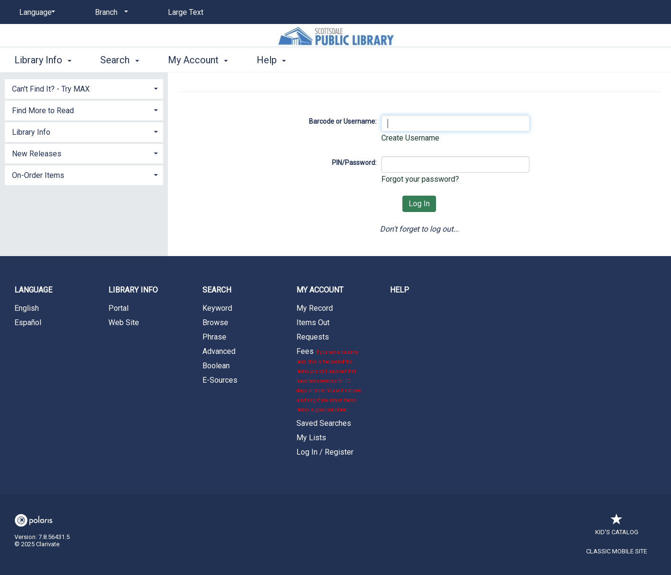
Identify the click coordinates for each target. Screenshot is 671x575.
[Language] (35, 12)
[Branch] (109, 12)
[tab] (84, 88)
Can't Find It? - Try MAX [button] (51, 89)
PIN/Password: (354, 162)
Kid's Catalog (616, 527)
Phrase (214, 336)
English (26, 308)
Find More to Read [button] (43, 110)
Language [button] (33, 289)
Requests (312, 336)
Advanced (218, 351)
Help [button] (271, 60)
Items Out (313, 322)
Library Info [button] (42, 60)
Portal (118, 308)
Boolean (216, 365)
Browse (215, 322)
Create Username (410, 137)
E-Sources (219, 380)
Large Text (185, 12)
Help (399, 289)
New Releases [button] (36, 153)
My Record (314, 308)
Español (27, 322)
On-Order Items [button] (38, 175)
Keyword (217, 308)
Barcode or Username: (343, 121)
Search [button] (119, 60)
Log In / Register (324, 452)
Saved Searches (323, 423)
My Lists (311, 437)
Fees (328, 379)
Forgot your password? (420, 179)
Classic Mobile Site (616, 551)
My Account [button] (198, 60)
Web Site (123, 322)
